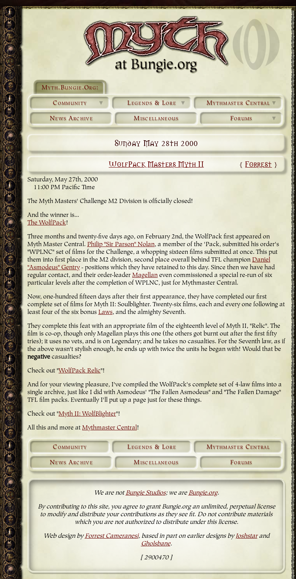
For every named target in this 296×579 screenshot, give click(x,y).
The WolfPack (46, 223)
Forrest (258, 164)
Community (78, 103)
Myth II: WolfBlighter (87, 414)
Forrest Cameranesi (111, 536)
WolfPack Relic (80, 371)
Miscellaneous (156, 119)
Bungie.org (202, 493)
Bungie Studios (146, 493)
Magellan (145, 275)
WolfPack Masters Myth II (156, 164)
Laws (105, 312)
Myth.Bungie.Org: (70, 88)
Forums (254, 119)
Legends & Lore (157, 103)
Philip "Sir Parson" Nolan (121, 245)
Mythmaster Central (242, 103)
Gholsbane (155, 544)
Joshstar (246, 536)
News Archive (71, 119)
